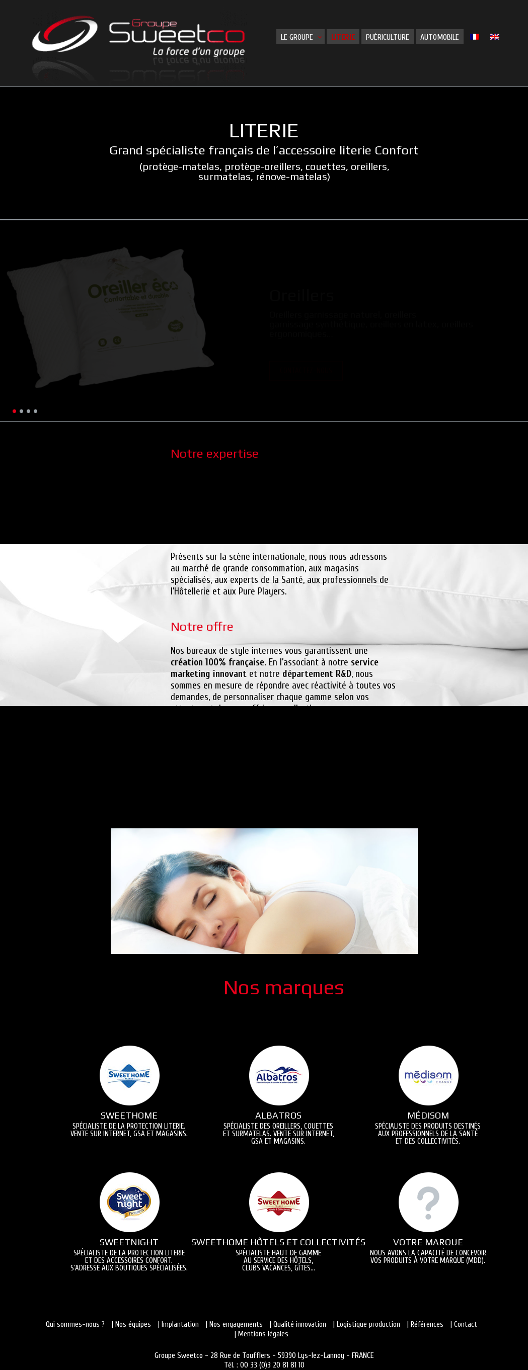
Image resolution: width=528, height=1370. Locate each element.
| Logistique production (366, 1324)
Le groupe (297, 37)
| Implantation (178, 1324)
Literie (343, 37)
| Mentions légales (261, 1334)
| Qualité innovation (298, 1324)
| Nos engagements (234, 1324)
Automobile (439, 37)
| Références (425, 1324)
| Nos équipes (131, 1324)
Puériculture (387, 37)
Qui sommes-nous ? (75, 1324)
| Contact (463, 1324)
